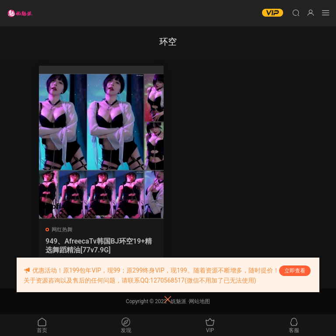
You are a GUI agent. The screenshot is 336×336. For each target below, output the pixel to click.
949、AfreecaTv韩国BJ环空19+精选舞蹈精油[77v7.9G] (99, 245)
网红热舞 (62, 229)
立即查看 (294, 271)
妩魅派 (178, 301)
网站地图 (199, 301)
